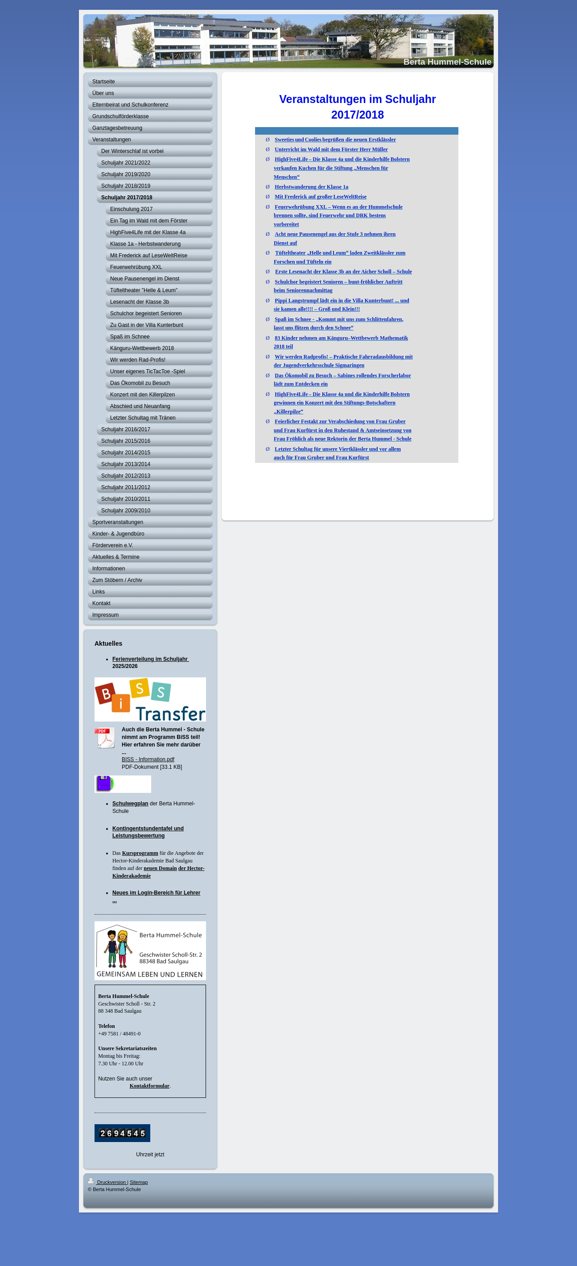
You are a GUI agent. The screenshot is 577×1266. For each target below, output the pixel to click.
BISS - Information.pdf (148, 759)
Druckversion (107, 1182)
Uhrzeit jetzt (150, 1154)
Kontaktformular (149, 1086)
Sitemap (139, 1182)
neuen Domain (160, 868)
